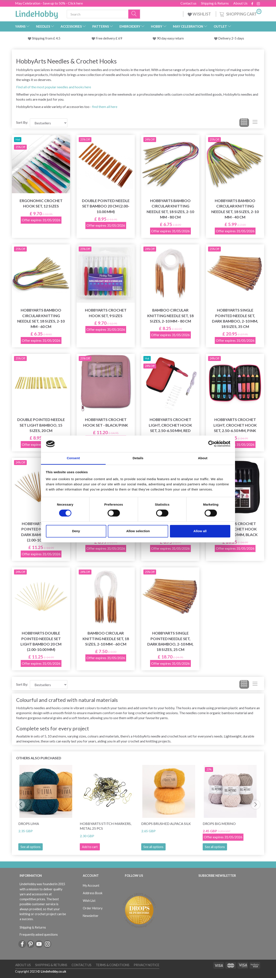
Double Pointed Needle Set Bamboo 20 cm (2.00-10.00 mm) (106, 206)
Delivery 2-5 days (231, 38)
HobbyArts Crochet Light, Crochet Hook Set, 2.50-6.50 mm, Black (235, 529)
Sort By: (22, 122)
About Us (240, 3)
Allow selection (138, 531)
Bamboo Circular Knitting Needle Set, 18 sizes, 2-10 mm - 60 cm (106, 638)
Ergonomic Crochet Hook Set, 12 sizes (41, 203)
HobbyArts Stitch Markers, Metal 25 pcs (105, 826)
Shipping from (42, 38)
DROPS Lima (28, 823)
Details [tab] (138, 458)
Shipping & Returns (215, 3)
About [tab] (202, 458)
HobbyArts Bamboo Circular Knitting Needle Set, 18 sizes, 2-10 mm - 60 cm (41, 318)
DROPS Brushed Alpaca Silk (166, 823)
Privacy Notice (146, 965)
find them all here (104, 106)
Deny (76, 531)
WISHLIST (200, 14)
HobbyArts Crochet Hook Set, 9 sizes (106, 313)
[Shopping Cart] (240, 13)
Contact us (188, 3)
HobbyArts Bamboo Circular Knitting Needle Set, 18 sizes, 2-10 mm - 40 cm (235, 208)
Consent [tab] (73, 458)
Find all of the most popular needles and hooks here (53, 87)
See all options (30, 847)
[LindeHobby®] (36, 13)
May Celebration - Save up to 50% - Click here (49, 3)
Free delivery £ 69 (109, 38)
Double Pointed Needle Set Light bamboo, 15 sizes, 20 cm (41, 425)
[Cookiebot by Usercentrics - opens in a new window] (211, 444)
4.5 (57, 38)
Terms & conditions (112, 965)
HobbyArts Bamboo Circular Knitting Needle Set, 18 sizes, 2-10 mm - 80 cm (170, 208)
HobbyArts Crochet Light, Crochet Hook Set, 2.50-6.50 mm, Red (170, 425)
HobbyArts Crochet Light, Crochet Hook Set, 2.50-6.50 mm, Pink (235, 425)
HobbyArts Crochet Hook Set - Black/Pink (105, 422)
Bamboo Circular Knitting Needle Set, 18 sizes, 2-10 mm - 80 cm (170, 315)
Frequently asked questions (39, 934)
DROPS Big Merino (219, 823)
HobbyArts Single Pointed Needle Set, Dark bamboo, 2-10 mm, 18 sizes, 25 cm (170, 641)
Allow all (200, 531)
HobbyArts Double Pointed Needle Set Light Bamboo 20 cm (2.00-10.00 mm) (40, 641)
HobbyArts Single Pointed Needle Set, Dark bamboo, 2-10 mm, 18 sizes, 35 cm (235, 318)
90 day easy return (170, 38)
